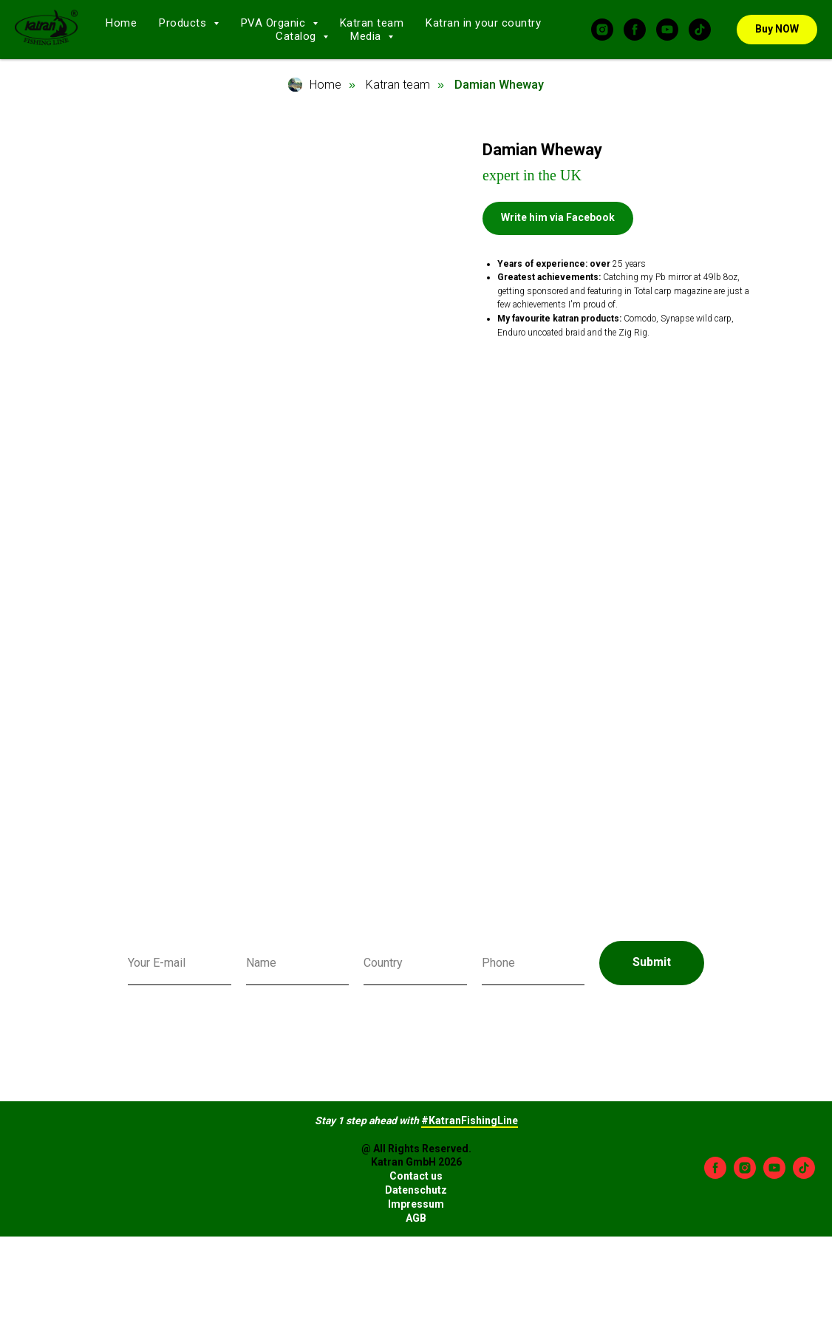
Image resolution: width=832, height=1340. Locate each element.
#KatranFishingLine (469, 1120)
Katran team (372, 23)
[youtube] (667, 29)
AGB (416, 1218)
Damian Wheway (499, 85)
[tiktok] (700, 29)
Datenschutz (416, 1190)
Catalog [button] (297, 36)
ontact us (420, 1176)
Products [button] (184, 23)
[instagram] (602, 29)
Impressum (416, 1204)
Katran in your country (483, 23)
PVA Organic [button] (275, 23)
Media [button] (367, 36)
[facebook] (635, 29)
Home (121, 23)
